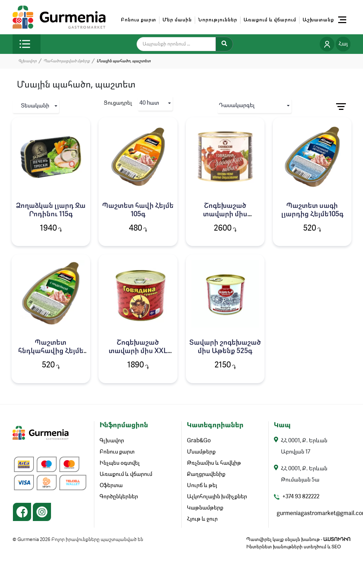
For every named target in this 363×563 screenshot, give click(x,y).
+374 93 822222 (300, 497)
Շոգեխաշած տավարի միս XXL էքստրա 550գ (138, 351)
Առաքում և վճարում (270, 19)
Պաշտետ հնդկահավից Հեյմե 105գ (51, 351)
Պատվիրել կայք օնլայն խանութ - (298, 539)
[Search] (224, 44)
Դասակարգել (237, 105)
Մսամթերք (201, 452)
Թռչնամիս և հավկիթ (214, 463)
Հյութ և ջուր (202, 519)
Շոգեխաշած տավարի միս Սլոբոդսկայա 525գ (225, 214)
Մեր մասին (177, 19)
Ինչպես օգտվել (120, 463)
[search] (181, 44)
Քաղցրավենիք (206, 474)
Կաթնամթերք (205, 508)
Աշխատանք (318, 19)
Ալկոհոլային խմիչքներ (217, 497)
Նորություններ (217, 19)
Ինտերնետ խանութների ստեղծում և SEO (293, 546)
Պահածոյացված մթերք (66, 61)
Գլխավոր (27, 61)
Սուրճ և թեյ (202, 485)
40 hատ (149, 103)
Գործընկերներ (119, 497)
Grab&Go (199, 441)
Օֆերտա (111, 485)
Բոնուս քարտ (138, 19)
